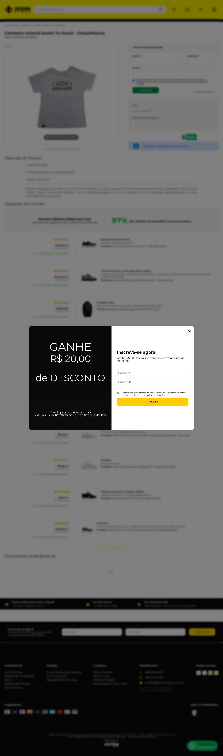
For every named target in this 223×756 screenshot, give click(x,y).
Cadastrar (152, 401)
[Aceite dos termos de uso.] (118, 393)
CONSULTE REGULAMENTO (87, 415)
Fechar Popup (189, 331)
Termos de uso (146, 392)
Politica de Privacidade (166, 392)
